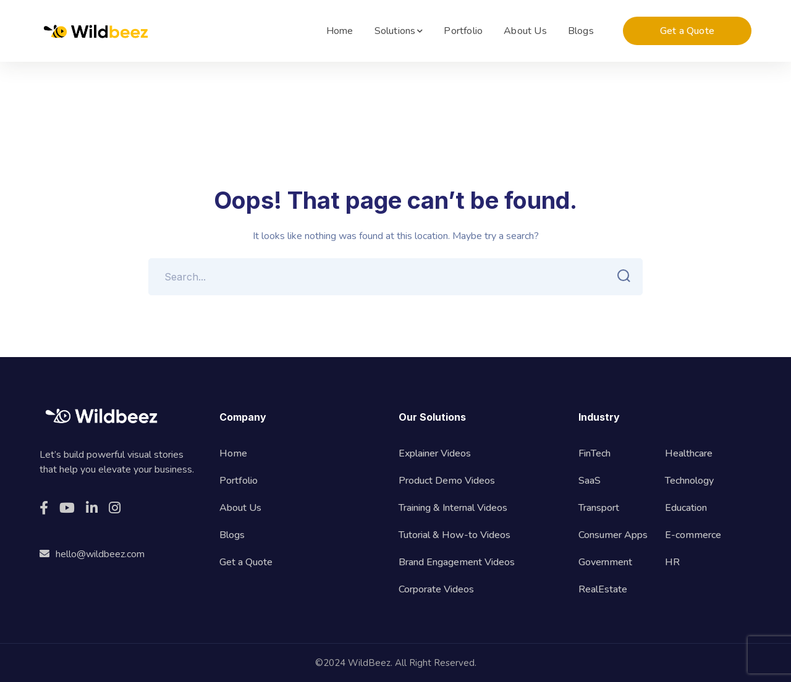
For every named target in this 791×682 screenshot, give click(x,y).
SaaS (589, 480)
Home (233, 453)
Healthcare (689, 453)
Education (686, 508)
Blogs (232, 535)
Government (605, 562)
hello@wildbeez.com (92, 554)
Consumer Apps (613, 535)
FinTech (594, 453)
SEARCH (620, 276)
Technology (689, 480)
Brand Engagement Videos (457, 562)
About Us (240, 508)
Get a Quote (687, 31)
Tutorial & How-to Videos (454, 535)
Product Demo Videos (447, 480)
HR (672, 562)
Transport (598, 508)
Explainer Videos (435, 453)
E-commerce (693, 535)
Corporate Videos (436, 589)
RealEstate (602, 589)
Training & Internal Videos (453, 508)
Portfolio (238, 480)
